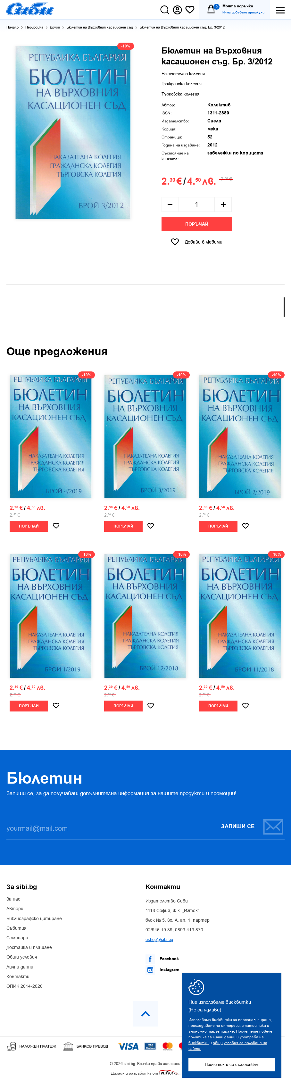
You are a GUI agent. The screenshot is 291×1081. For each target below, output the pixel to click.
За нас (13, 899)
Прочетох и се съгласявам (232, 1064)
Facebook (162, 959)
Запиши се (252, 826)
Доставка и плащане (29, 948)
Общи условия (21, 957)
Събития (16, 928)
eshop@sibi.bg (159, 939)
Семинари (17, 938)
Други (55, 27)
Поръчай (196, 224)
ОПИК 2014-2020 (24, 986)
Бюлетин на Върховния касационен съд (100, 27)
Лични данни (19, 967)
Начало (12, 27)
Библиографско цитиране (34, 919)
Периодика (34, 27)
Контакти (17, 977)
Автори (14, 909)
